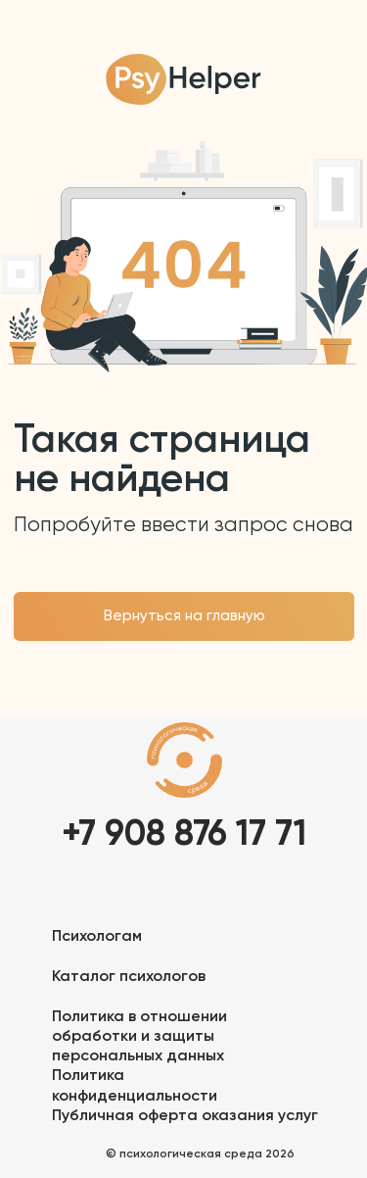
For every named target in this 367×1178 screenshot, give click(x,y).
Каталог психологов (129, 977)
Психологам (97, 937)
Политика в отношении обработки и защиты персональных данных (139, 1036)
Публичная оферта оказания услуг (185, 1116)
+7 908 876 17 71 (184, 835)
